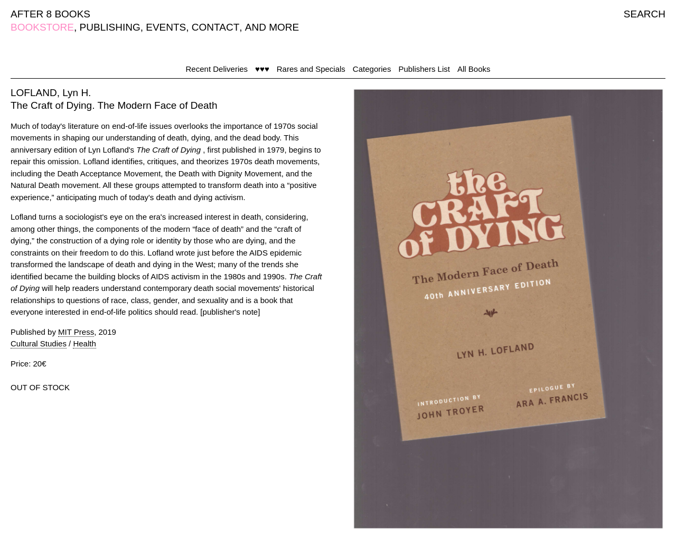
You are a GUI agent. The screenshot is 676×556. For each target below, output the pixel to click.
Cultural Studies (39, 343)
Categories (372, 68)
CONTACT (215, 27)
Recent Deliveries (217, 68)
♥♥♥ (262, 68)
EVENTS (166, 27)
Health (84, 343)
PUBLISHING (110, 27)
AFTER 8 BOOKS (50, 14)
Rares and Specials (311, 68)
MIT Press (76, 331)
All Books (474, 68)
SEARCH (644, 14)
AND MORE (272, 27)
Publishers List (424, 68)
